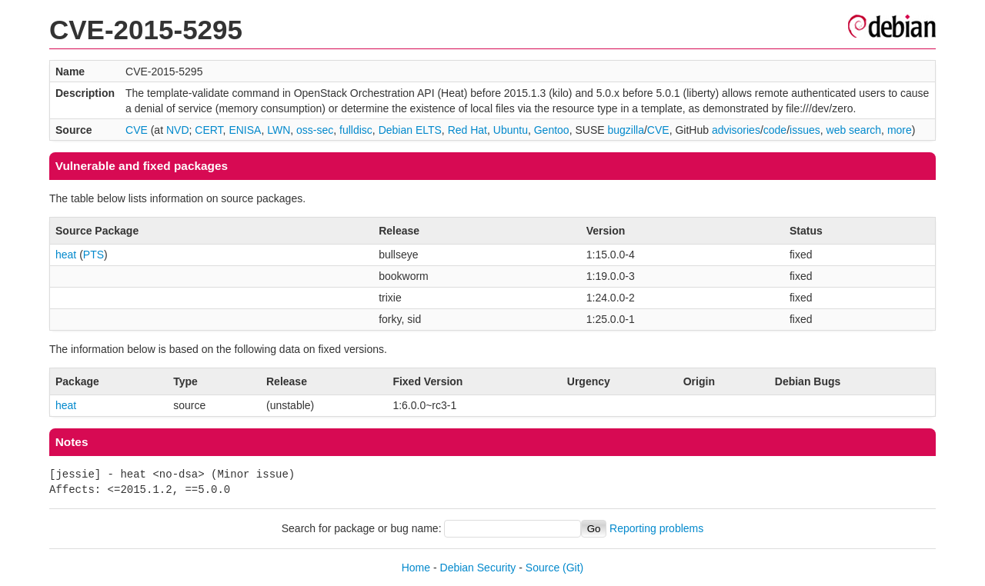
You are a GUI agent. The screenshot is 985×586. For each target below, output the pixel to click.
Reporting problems (656, 528)
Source (542, 567)
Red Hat (467, 130)
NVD (177, 130)
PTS (93, 254)
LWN (278, 130)
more (899, 130)
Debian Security (478, 567)
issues (805, 130)
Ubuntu (510, 130)
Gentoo (551, 130)
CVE (136, 130)
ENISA (245, 130)
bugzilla (625, 130)
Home (416, 567)
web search (854, 130)
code (774, 130)
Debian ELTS (410, 130)
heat (65, 254)
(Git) (573, 567)
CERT (208, 130)
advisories (736, 130)
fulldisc (355, 130)
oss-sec (314, 130)
